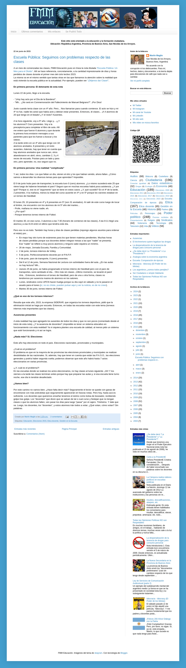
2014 (135, 378)
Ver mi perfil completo (140, 81)
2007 (135, 405)
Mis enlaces (54, 31)
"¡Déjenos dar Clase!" (98, 80)
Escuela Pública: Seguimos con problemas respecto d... (149, 358)
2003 (135, 421)
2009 (135, 397)
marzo (139, 369)
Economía (161, 186)
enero (139, 373)
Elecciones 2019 (162, 196)
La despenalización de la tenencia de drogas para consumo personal (149, 246)
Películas (134, 213)
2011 (135, 389)
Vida (146, 226)
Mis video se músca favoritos (146, 122)
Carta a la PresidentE (156, 457)
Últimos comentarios (32, 31)
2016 (135, 323)
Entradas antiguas (111, 429)
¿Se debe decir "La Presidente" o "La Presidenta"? (155, 436)
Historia (151, 209)
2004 (135, 417)
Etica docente (53, 421)
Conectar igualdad (138, 183)
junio (138, 354)
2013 (135, 382)
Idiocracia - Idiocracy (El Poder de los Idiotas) (157, 599)
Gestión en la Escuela (68, 421)
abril (138, 365)
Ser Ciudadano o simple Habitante (148, 273)
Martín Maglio (156, 55)
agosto (139, 346)
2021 (135, 303)
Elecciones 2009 (162, 190)
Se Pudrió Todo (73, 31)
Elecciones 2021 (136, 199)
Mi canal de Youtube (142, 112)
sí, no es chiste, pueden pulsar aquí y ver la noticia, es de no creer (73, 285)
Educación (28, 421)
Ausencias (137, 238)
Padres (165, 209)
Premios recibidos (160, 217)
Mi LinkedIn (138, 116)
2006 (135, 409)
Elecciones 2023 (153, 199)
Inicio (13, 31)
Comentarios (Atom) (35, 434)
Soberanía (142, 223)
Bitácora (149, 176)
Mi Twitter (137, 105)
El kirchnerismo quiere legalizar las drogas (152, 242)
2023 (135, 295)
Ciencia (133, 180)
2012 (135, 385)
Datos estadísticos (162, 183)
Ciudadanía (154, 180)
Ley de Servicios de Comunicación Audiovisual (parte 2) (148, 582)
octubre (139, 338)
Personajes (150, 213)
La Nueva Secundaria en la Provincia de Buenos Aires (159, 561)
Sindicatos (166, 220)
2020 (135, 307)
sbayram (98, 653)
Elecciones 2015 (39, 421)
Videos (155, 226)
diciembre (140, 330)
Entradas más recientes (25, 429)
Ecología (148, 186)
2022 (135, 299)
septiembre (141, 342)
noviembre (141, 334)
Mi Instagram (138, 109)
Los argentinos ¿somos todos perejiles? (151, 270)
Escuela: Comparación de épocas (148, 260)
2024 (135, 291)
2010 (135, 393)
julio (138, 350)
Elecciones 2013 (153, 193)
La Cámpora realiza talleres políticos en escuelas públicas (159, 479)
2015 (135, 327)
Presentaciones (136, 220)
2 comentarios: (56, 417)
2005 (135, 413)
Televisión (134, 226)
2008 (135, 401)
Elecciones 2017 (145, 196)
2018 (135, 315)
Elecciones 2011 (137, 193)
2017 (135, 319)
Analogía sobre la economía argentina (150, 257)
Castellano (163, 176)
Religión (151, 220)
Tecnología (161, 223)
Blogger (123, 653)
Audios (134, 176)
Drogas (138, 186)
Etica (168, 202)
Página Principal (69, 429)
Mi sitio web (138, 119)
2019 (135, 311)
